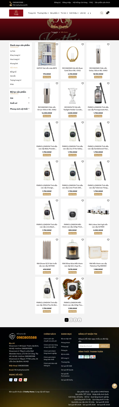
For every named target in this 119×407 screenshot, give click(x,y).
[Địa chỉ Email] (94, 346)
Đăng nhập (66, 2)
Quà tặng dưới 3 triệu (82, 399)
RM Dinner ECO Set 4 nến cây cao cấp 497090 (47, 264)
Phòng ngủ (64, 346)
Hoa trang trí (15, 59)
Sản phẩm (54, 13)
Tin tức (64, 13)
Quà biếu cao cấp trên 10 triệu (82, 402)
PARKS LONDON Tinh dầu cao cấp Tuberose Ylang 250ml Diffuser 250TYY (98, 186)
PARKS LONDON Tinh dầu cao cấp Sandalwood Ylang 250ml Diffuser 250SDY (98, 147)
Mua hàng (46, 77)
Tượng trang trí (15, 80)
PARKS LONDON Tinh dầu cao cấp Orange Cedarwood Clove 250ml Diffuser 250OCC (46, 186)
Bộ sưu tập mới (66, 339)
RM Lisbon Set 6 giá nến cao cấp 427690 (98, 225)
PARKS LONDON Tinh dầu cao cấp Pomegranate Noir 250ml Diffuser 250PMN (98, 108)
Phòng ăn (64, 350)
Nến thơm (14, 68)
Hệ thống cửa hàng (80, 2)
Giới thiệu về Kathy (75, 397)
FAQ (91, 2)
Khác (12, 84)
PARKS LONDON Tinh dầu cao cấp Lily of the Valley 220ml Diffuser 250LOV (72, 147)
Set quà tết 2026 (102, 402)
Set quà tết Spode (67, 370)
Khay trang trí (15, 55)
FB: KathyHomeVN (21, 370)
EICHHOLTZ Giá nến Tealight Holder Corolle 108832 (72, 108)
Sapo (48, 392)
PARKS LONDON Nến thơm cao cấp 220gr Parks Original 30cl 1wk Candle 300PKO (72, 225)
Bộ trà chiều (65, 354)
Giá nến (13, 76)
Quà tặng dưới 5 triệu (100, 399)
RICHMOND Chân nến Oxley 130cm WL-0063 (98, 69)
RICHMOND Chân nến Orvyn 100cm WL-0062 (46, 108)
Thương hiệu (42, 13)
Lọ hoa (12, 51)
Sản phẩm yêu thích (102, 2)
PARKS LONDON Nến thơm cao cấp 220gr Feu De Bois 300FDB (72, 303)
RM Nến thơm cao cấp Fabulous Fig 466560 (98, 264)
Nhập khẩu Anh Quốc (100, 394)
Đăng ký (57, 2)
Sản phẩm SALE (83, 392)
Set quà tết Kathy (67, 380)
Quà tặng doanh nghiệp (100, 397)
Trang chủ (32, 13)
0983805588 (27, 337)
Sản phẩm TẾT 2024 (83, 394)
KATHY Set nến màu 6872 (47, 68)
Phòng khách (65, 342)
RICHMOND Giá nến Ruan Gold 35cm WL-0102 (72, 69)
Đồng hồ (13, 72)
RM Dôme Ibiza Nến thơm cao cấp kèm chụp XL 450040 (72, 264)
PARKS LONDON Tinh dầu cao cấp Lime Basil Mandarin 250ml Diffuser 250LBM (46, 225)
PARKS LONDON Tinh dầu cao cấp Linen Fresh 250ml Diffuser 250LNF (72, 186)
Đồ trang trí (65, 358)
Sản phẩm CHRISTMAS (100, 392)
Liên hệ (83, 13)
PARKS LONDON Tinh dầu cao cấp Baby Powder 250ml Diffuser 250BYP (46, 147)
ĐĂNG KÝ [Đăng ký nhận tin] (104, 346)
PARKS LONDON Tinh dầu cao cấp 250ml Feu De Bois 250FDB (46, 303)
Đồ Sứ (87, 397)
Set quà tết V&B (66, 366)
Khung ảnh (14, 63)
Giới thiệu (73, 13)
